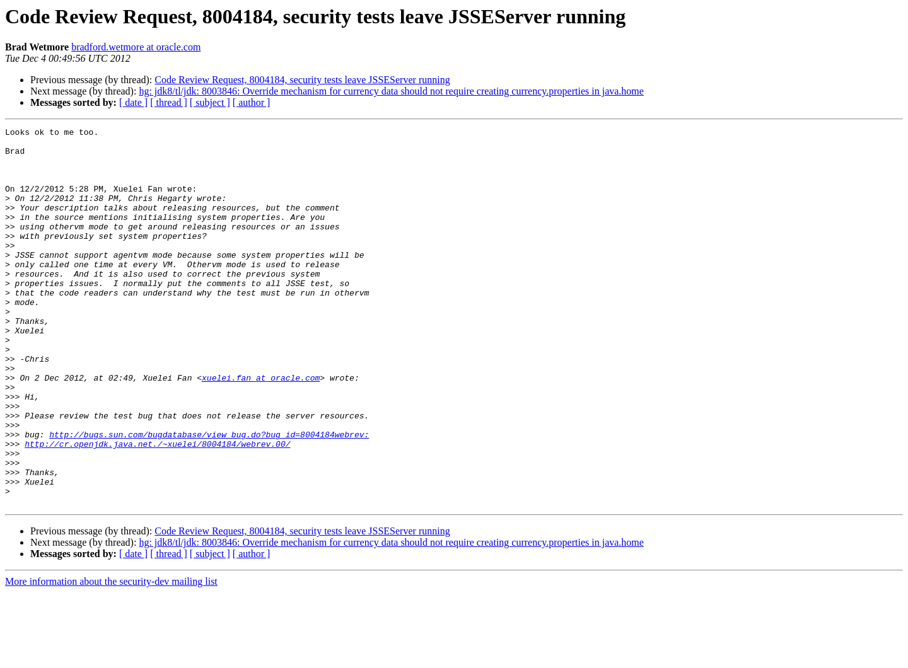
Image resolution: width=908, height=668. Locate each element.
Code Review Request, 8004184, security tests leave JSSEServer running (302, 79)
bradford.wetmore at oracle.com (136, 47)
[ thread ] (168, 102)
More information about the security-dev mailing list (111, 657)
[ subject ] (210, 102)
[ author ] (252, 102)
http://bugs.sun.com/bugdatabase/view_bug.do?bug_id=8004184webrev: (209, 496)
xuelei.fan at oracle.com (261, 428)
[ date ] (133, 102)
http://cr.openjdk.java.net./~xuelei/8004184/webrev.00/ (157, 508)
